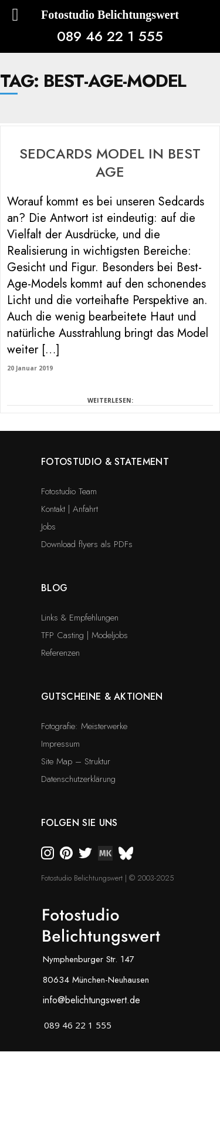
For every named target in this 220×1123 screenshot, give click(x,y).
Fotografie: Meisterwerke (84, 726)
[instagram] (47, 851)
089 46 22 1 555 (110, 36)
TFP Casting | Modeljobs (84, 635)
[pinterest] (66, 851)
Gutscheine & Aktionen (102, 696)
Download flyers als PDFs (87, 544)
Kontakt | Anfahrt (69, 509)
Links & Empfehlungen (80, 617)
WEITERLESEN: (110, 400)
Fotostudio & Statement (105, 461)
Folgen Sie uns (79, 822)
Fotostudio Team (69, 491)
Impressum (60, 743)
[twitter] (85, 851)
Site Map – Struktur (75, 761)
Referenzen (60, 652)
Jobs (48, 526)
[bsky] (126, 851)
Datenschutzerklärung (78, 779)
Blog (54, 588)
